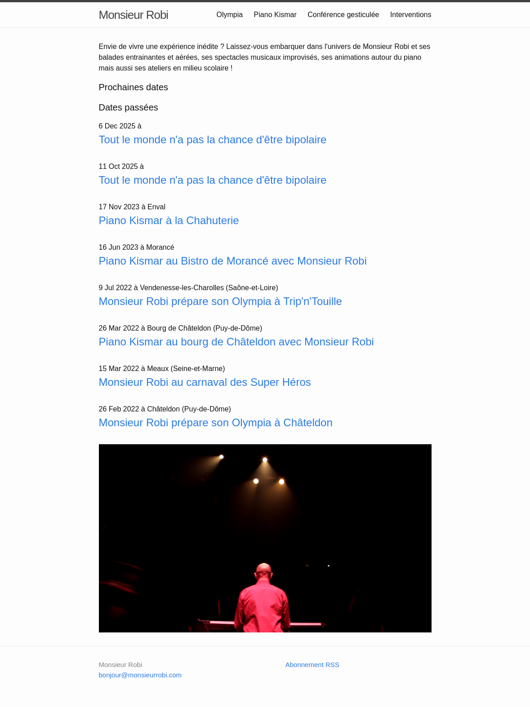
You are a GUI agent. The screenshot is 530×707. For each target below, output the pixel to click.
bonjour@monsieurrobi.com (140, 675)
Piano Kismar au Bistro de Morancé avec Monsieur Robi (233, 261)
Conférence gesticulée (343, 14)
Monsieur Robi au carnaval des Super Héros (205, 382)
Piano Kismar (275, 14)
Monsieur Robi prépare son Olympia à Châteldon (216, 422)
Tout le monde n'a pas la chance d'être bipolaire (213, 139)
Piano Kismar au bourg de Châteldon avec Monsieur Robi (236, 342)
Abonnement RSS (312, 664)
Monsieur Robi (134, 15)
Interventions (411, 14)
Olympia (229, 14)
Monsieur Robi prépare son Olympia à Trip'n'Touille (220, 301)
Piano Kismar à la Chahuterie (169, 220)
